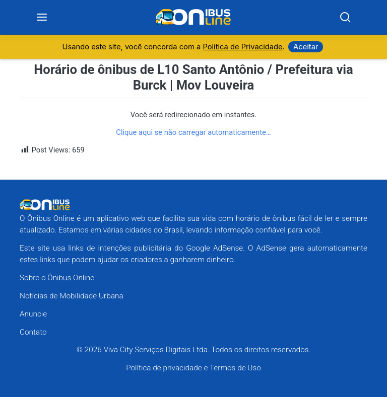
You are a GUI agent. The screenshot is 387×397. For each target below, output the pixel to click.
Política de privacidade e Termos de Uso (193, 367)
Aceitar (305, 46)
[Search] (345, 17)
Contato (33, 332)
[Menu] (42, 17)
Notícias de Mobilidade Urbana (71, 295)
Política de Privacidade (242, 46)
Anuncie (33, 314)
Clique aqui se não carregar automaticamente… (193, 132)
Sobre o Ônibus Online (57, 277)
